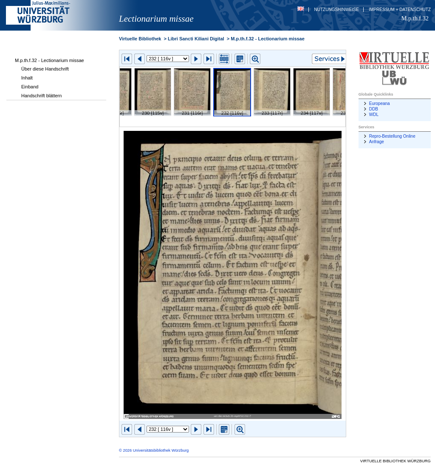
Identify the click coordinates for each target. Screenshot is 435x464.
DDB (373, 109)
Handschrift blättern (41, 95)
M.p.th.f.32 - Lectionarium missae (49, 60)
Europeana (379, 103)
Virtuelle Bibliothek (140, 38)
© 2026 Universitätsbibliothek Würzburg (154, 450)
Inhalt (27, 77)
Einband (29, 86)
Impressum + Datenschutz (400, 9)
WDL (374, 114)
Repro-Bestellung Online (392, 136)
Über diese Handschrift (45, 68)
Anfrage (376, 141)
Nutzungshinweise (336, 9)
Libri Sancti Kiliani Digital (196, 38)
